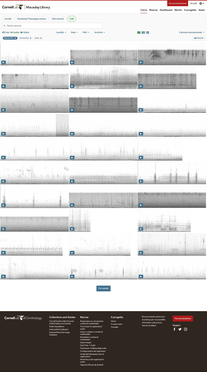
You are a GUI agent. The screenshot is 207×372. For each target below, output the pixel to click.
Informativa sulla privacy (152, 323)
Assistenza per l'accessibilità (153, 320)
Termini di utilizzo (149, 326)
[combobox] (54, 26)
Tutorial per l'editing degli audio (93, 348)
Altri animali (58, 19)
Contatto (114, 327)
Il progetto (190, 10)
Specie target (85, 343)
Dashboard (166, 10)
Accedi (193, 3)
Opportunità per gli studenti (91, 365)
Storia (113, 321)
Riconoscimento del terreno (153, 317)
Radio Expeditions (56, 327)
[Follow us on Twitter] (180, 329)
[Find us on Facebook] (174, 329)
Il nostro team (116, 324)
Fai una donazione (177, 3)
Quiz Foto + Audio (87, 345)
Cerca (144, 10)
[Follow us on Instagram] (185, 329)
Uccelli (8, 19)
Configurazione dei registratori (93, 351)
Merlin (178, 10)
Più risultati (103, 288)
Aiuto (202, 10)
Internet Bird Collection (58, 329)
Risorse (153, 10)
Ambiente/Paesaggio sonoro (31, 19)
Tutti (72, 19)
